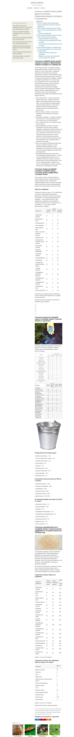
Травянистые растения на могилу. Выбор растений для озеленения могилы (22, 47)
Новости (36, 8)
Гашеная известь (49, 712)
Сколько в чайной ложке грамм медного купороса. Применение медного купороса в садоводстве (48, 24)
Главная (29, 8)
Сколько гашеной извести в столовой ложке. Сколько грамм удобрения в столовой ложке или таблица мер (49, 49)
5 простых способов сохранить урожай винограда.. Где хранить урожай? (21, 33)
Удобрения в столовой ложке (50, 710)
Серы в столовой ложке (41, 712)
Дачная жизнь (37, 3)
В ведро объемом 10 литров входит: (48, 38)
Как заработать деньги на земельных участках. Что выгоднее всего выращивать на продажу (22, 27)
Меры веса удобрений (45, 33)
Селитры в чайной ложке (39, 710)
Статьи (42, 8)
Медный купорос (42, 708)
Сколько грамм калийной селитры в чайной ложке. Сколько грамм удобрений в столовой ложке (49, 30)
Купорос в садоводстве (50, 708)
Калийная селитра (58, 708)
